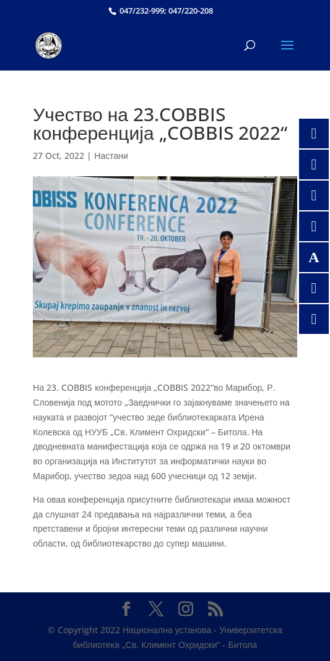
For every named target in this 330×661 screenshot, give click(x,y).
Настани (111, 155)
